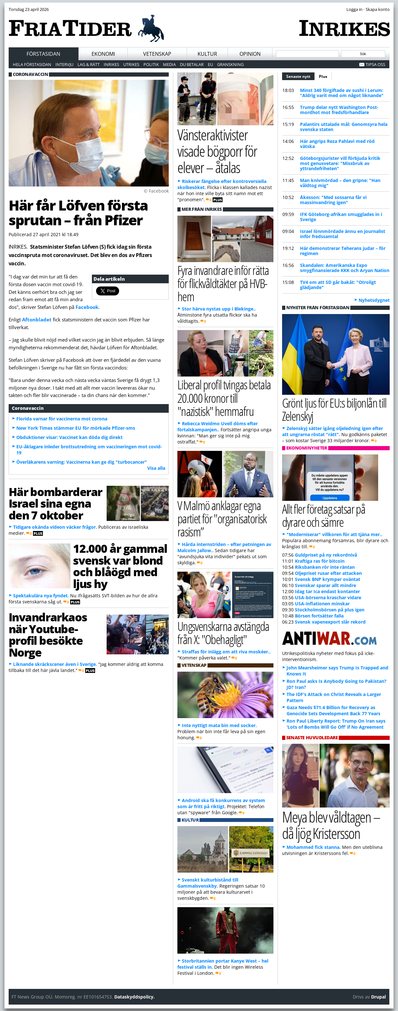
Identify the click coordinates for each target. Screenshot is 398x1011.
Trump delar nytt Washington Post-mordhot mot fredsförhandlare (339, 109)
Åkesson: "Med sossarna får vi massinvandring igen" (333, 199)
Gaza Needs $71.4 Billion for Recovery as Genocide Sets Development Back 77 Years (333, 710)
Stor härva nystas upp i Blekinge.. (219, 309)
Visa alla (156, 468)
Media (169, 64)
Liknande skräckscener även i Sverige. (55, 664)
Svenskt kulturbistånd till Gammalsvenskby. (207, 883)
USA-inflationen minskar (322, 604)
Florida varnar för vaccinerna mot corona (61, 419)
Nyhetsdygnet (374, 300)
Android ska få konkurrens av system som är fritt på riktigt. (221, 803)
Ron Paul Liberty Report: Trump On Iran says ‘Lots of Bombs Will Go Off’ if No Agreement (336, 724)
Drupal (378, 997)
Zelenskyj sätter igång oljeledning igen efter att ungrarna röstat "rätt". (332, 431)
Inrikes (111, 64)
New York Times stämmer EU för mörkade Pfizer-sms (75, 428)
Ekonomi (103, 53)
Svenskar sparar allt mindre (325, 585)
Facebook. (88, 307)
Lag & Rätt (88, 64)
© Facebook (156, 191)
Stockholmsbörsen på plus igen (329, 610)
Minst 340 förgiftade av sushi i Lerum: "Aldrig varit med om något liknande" (342, 92)
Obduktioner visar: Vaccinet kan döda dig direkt (69, 437)
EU (210, 64)
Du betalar (192, 64)
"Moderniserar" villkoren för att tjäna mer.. (334, 534)
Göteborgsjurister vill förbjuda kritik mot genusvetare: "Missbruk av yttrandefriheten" (340, 163)
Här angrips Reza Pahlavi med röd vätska (337, 143)
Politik (151, 64)
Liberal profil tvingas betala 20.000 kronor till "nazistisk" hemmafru (224, 397)
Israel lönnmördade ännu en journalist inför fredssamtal (342, 233)
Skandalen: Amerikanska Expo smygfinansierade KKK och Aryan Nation (344, 267)
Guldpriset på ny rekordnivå (326, 555)
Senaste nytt (300, 75)
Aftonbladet (37, 319)
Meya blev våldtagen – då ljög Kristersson (331, 824)
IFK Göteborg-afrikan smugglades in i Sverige (341, 216)
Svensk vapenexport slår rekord (330, 622)
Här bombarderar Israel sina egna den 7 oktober (55, 503)
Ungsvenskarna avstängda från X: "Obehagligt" (223, 632)
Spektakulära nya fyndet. (41, 596)
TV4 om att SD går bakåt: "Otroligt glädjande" (338, 284)
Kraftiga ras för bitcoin (320, 561)
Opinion (250, 53)
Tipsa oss (375, 64)
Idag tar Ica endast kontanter (327, 591)
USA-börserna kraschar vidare (328, 597)
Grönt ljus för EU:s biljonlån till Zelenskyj (334, 409)
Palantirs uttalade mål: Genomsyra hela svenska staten (343, 126)
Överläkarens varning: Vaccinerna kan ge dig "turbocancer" (81, 462)
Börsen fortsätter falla (319, 616)
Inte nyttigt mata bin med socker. (219, 725)
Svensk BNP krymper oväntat (327, 579)
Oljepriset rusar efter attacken (328, 573)
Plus (323, 76)
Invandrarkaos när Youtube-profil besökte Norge (48, 634)
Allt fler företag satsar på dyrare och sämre (323, 515)
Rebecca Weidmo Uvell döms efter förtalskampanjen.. (217, 426)
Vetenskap (157, 53)
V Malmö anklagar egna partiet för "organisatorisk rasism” (222, 518)
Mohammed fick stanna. (314, 847)
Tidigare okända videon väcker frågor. (55, 527)
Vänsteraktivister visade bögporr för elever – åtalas (217, 150)
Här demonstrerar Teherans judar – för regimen (343, 250)
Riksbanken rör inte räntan (325, 567)
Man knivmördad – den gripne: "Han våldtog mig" (340, 182)
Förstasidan (43, 53)
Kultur (207, 53)
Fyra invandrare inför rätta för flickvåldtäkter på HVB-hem (223, 283)
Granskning (230, 64)
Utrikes (131, 64)
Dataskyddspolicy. (134, 997)
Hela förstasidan (32, 64)
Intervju (64, 64)
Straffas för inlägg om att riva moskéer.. (226, 652)
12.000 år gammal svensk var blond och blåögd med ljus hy (120, 566)
